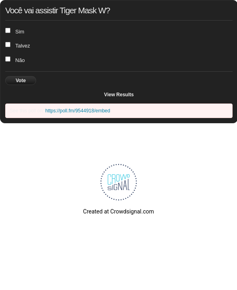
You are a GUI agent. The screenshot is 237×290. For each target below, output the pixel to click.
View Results (119, 94)
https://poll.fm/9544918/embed (77, 111)
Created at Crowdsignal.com (118, 211)
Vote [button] (21, 80)
